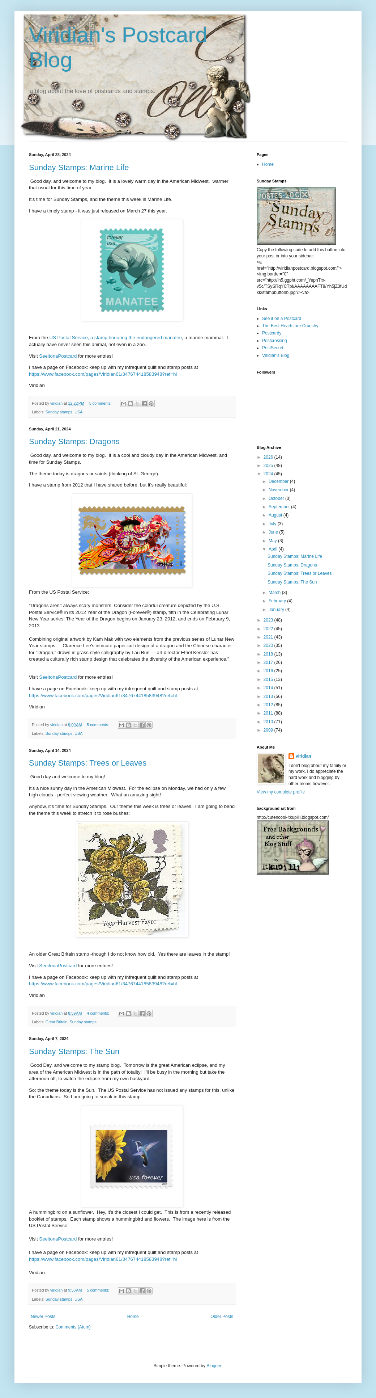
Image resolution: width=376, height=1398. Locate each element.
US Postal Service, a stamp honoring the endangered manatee (115, 337)
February (278, 600)
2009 (269, 730)
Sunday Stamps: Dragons (74, 441)
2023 (269, 620)
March (275, 592)
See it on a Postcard (281, 318)
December (279, 481)
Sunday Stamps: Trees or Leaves (87, 762)
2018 (269, 654)
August (276, 515)
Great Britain (57, 1022)
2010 (269, 721)
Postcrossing (274, 340)
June (274, 532)
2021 (269, 637)
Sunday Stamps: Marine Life (79, 167)
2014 (269, 687)
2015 (269, 679)
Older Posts (221, 1316)
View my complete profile (281, 792)
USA (78, 412)
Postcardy (271, 333)
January (277, 609)
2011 (269, 713)
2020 (269, 645)
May (273, 540)
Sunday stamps (59, 412)
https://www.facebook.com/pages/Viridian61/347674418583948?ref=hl (103, 374)
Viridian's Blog (275, 355)
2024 (269, 473)
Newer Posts (43, 1316)
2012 (269, 704)
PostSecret (272, 347)
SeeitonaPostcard (58, 356)
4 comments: (98, 1013)
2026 (269, 457)
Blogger (213, 1365)
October (277, 498)
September (280, 506)
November (279, 489)
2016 (269, 670)
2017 (269, 662)
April (273, 549)
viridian (303, 756)
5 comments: (101, 403)
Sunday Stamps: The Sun (74, 1051)
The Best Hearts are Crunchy (290, 325)
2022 (269, 628)
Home (133, 1316)
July (273, 523)
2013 (269, 696)
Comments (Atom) (72, 1327)
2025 (269, 465)
